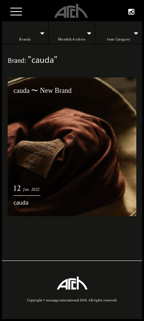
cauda (20, 202)
